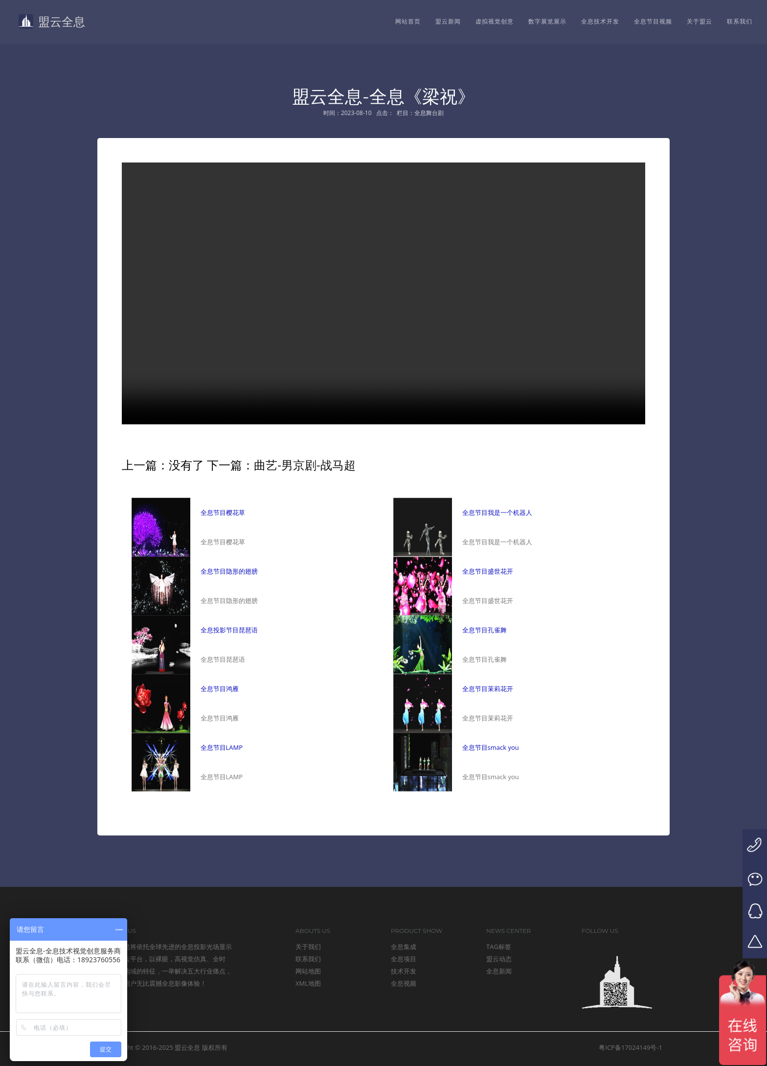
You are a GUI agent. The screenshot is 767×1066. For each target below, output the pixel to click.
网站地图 (308, 971)
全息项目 (403, 958)
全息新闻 (499, 971)
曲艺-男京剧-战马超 (304, 465)
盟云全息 (50, 22)
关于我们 (308, 946)
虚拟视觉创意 (494, 21)
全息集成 (403, 946)
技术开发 (403, 971)
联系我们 (739, 21)
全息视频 (403, 983)
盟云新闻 (448, 21)
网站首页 (408, 21)
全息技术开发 (600, 21)
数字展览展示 (547, 21)
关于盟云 (699, 21)
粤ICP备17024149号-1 (630, 1047)
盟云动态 (499, 958)
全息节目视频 (653, 21)
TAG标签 (498, 946)
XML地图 (308, 983)
